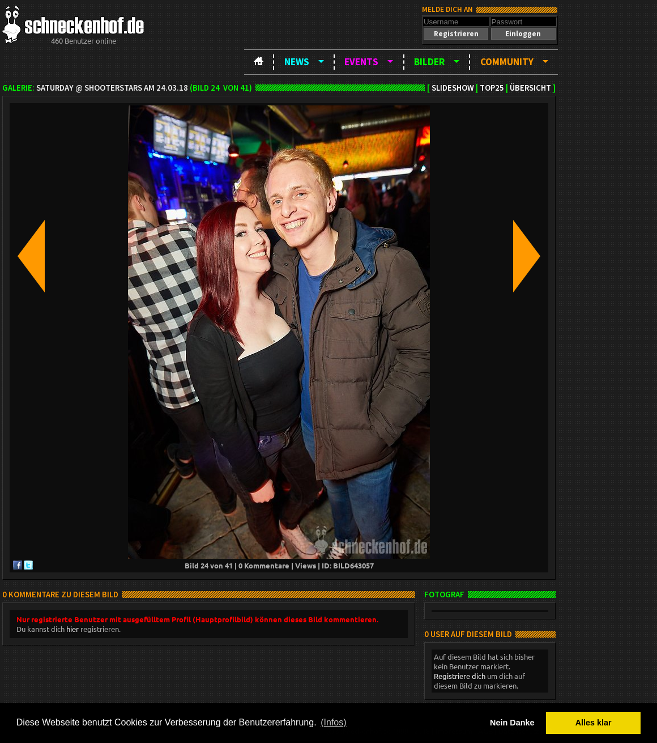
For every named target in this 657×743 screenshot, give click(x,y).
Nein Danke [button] (512, 722)
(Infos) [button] (333, 722)
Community (507, 62)
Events (361, 62)
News (296, 62)
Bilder (429, 62)
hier (72, 629)
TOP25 (492, 88)
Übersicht (530, 88)
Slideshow (453, 88)
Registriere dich (459, 676)
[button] (456, 34)
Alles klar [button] (593, 722)
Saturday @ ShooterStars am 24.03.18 (112, 88)
